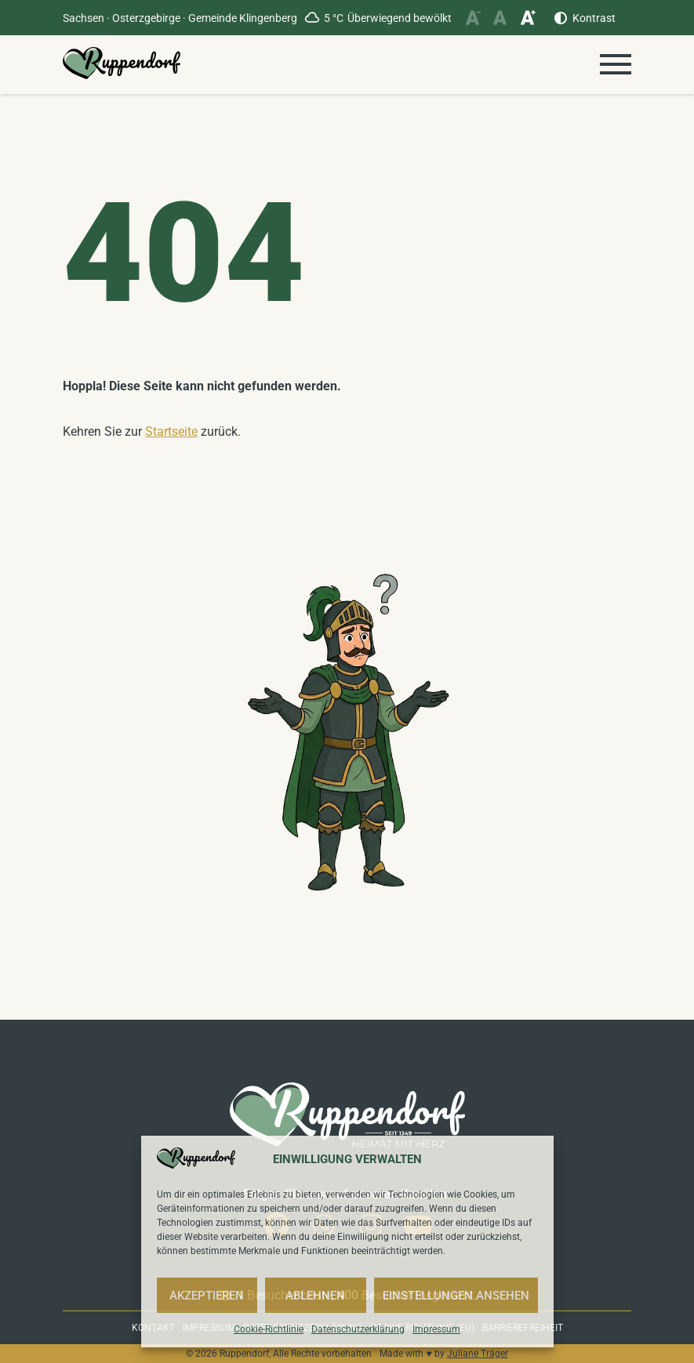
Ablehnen (315, 1296)
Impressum (436, 1329)
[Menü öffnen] (615, 64)
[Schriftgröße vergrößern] (527, 17)
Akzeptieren (206, 1296)
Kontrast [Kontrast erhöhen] (594, 18)
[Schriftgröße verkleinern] (472, 17)
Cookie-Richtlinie (268, 1329)
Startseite (171, 431)
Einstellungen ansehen (456, 1296)
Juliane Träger (477, 1353)
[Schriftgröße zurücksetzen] (500, 17)
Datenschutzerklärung (358, 1329)
